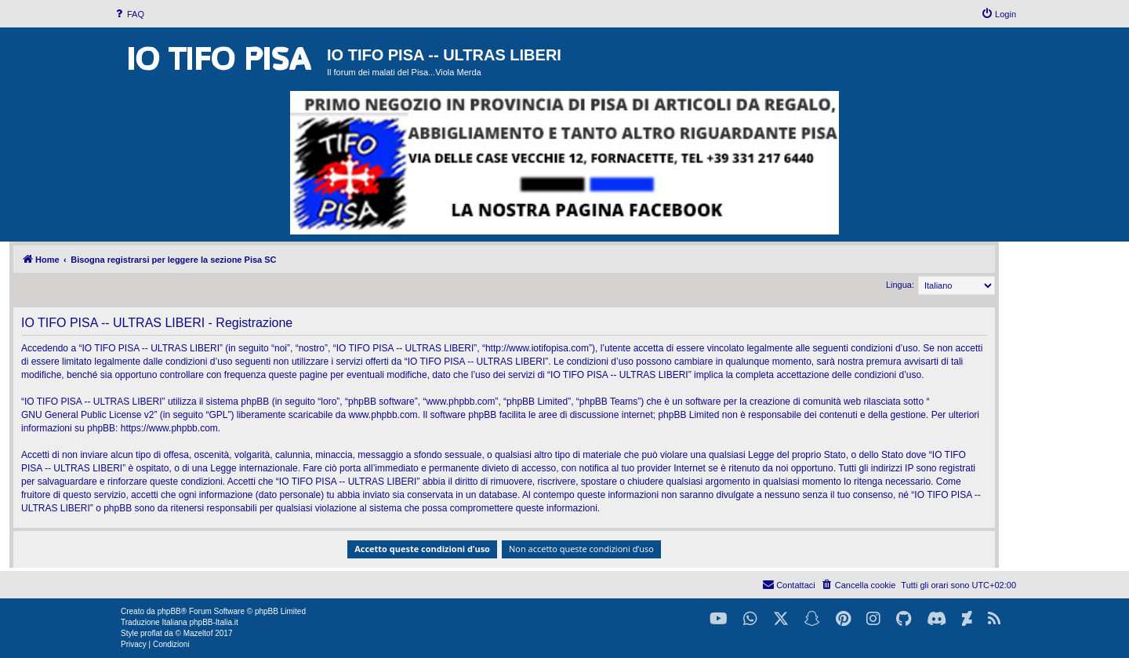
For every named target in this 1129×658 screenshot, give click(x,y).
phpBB (169, 611)
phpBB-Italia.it (213, 622)
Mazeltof (198, 633)
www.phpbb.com (383, 414)
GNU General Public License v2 (87, 414)
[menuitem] (128, 14)
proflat (151, 633)
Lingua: (900, 284)
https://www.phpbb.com (169, 428)
